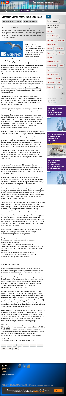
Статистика (52, 102)
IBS (14, 345)
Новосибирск (51, 66)
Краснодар (59, 49)
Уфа (59, 83)
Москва (50, 32)
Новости (34, 11)
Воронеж (61, 40)
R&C (19, 345)
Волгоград (50, 40)
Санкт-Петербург (52, 36)
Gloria (3, 345)
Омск (61, 66)
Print (63, 93)
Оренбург (50, 70)
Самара (50, 78)
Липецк (61, 53)
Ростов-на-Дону (52, 74)
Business (32, 345)
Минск (49, 57)
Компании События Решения (11, 21)
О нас (3, 367)
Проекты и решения (30, 21)
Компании (25, 11)
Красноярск (51, 53)
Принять (58, 391)
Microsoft (25, 345)
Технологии (14, 11)
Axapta (3, 348)
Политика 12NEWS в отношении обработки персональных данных (21, 387)
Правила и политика (8, 375)
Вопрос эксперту (52, 21)
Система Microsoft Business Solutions (53, 26)
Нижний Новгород (53, 61)
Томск (58, 78)
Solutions (40, 345)
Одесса (59, 87)
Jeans (9, 345)
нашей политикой (38, 391)
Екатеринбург (51, 44)
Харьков (50, 87)
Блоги (42, 11)
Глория (9, 348)
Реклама (4, 371)
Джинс (16, 348)
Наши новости (6, 368)
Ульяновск (50, 83)
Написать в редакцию (8, 370)
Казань (49, 49)
